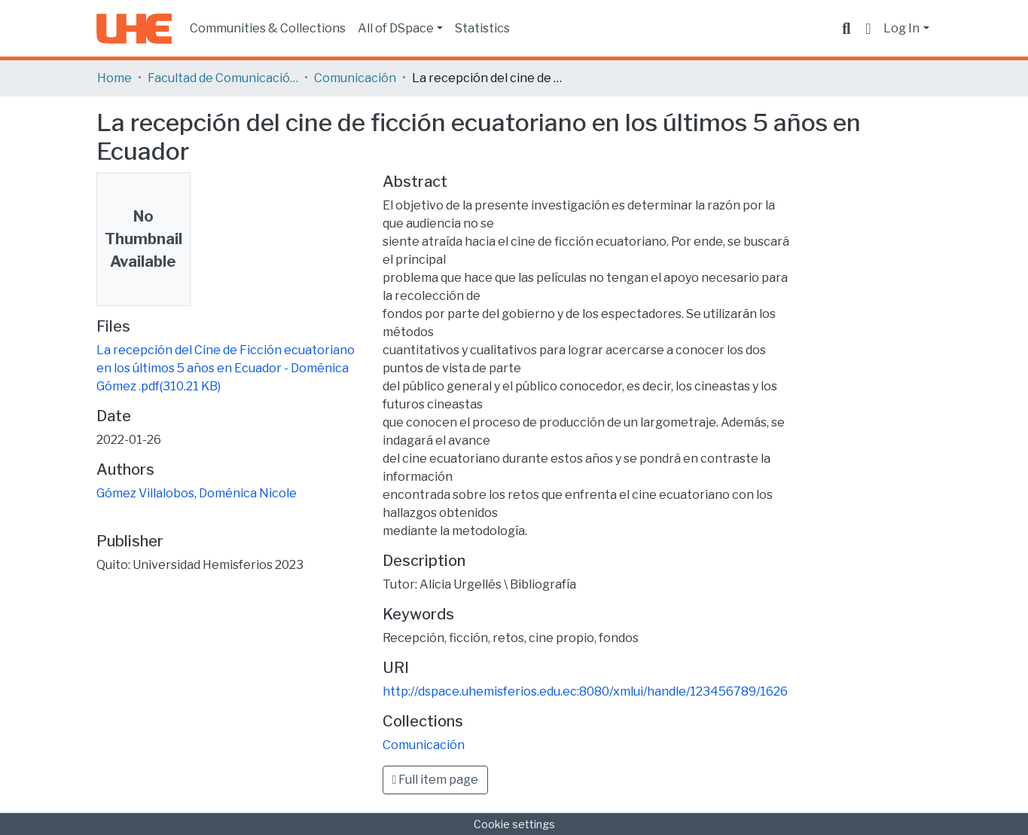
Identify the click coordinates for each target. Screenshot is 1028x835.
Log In (901, 28)
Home (114, 78)
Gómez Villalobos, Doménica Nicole (196, 493)
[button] (868, 29)
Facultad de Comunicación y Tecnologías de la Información (223, 78)
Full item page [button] (435, 779)
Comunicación (355, 78)
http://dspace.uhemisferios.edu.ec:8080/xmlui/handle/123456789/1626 (585, 691)
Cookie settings (514, 824)
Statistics (482, 28)
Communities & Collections (268, 28)
